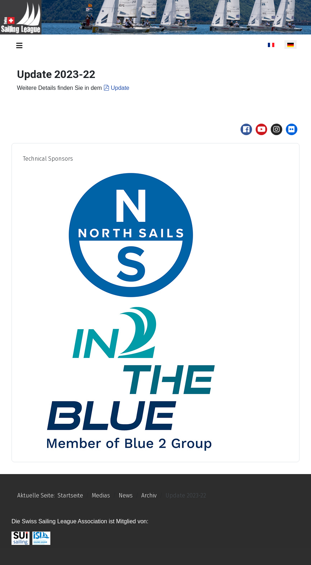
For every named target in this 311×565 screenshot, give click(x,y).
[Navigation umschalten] (19, 45)
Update (116, 88)
